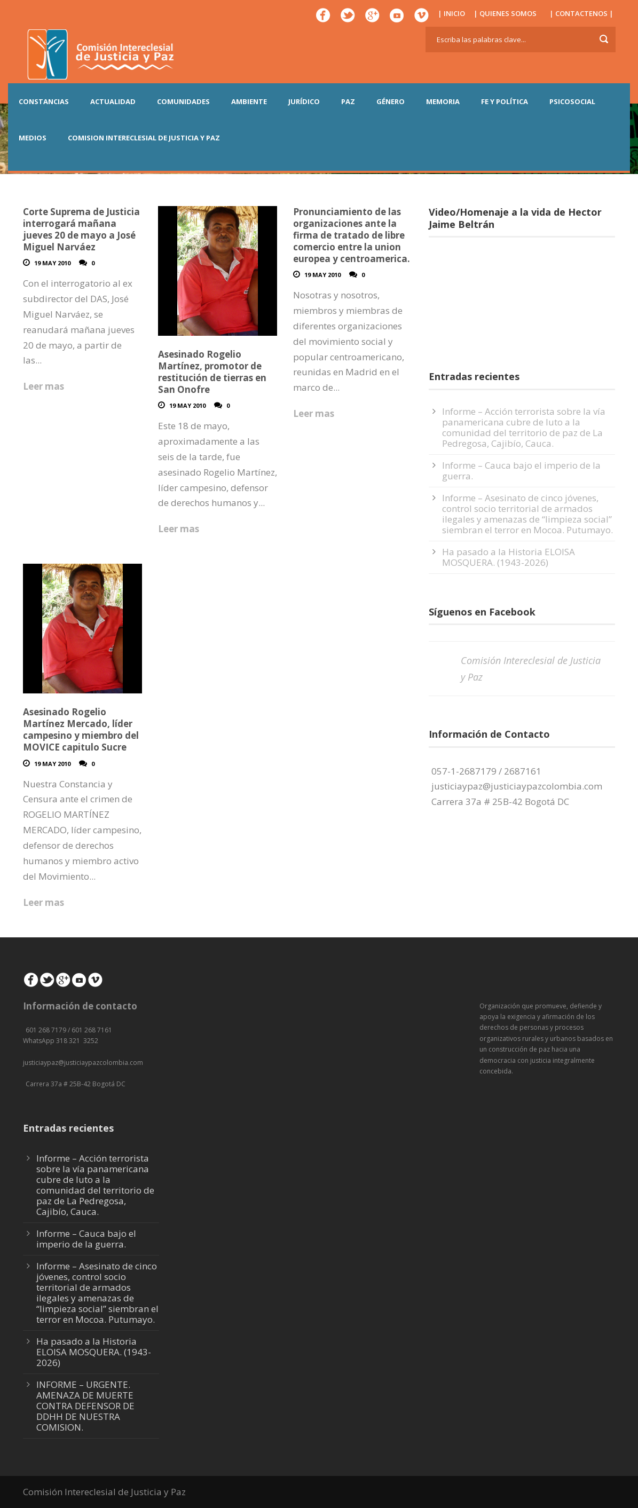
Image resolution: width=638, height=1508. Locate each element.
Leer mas (43, 386)
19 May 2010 (52, 263)
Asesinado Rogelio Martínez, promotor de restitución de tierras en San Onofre (212, 372)
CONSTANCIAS (44, 101)
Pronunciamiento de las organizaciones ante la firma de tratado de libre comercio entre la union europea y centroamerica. (351, 235)
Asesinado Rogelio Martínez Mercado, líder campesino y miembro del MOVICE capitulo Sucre (81, 729)
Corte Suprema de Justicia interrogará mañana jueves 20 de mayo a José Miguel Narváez (81, 229)
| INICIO (451, 13)
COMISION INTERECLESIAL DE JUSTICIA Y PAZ (144, 138)
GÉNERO (390, 101)
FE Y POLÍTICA (504, 101)
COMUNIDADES (183, 101)
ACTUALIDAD (113, 101)
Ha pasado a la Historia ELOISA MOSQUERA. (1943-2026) (508, 557)
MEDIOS (32, 138)
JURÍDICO (304, 101)
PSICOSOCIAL (572, 101)
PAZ (348, 101)
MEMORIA (443, 101)
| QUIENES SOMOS (505, 13)
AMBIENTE (249, 101)
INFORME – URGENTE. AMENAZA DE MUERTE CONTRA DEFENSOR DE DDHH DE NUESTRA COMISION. (85, 1405)
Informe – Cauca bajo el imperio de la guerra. (521, 470)
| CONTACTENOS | (581, 13)
